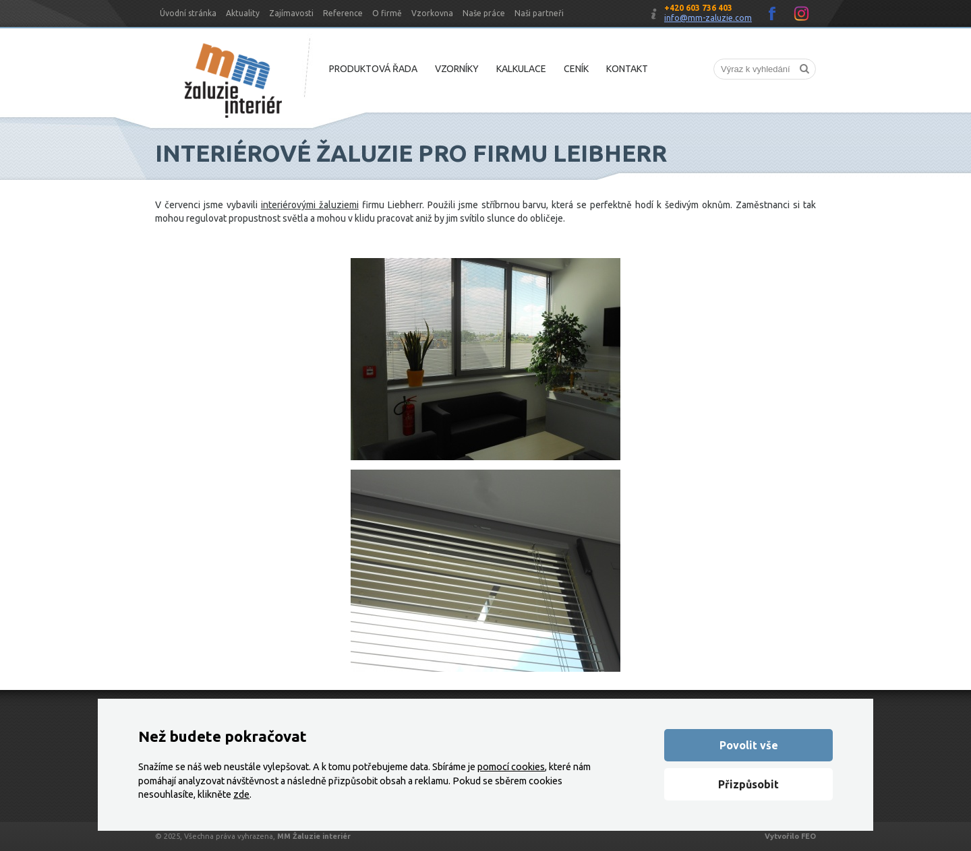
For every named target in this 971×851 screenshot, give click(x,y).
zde (241, 794)
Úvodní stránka (188, 13)
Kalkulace (521, 68)
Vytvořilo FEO (790, 836)
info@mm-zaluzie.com (708, 17)
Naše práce (484, 13)
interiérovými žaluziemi (310, 204)
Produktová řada (373, 68)
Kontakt (627, 68)
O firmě (387, 13)
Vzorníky (457, 68)
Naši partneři (539, 13)
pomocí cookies (511, 766)
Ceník (576, 68)
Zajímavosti (291, 13)
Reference (343, 13)
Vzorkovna (432, 13)
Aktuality (243, 13)
